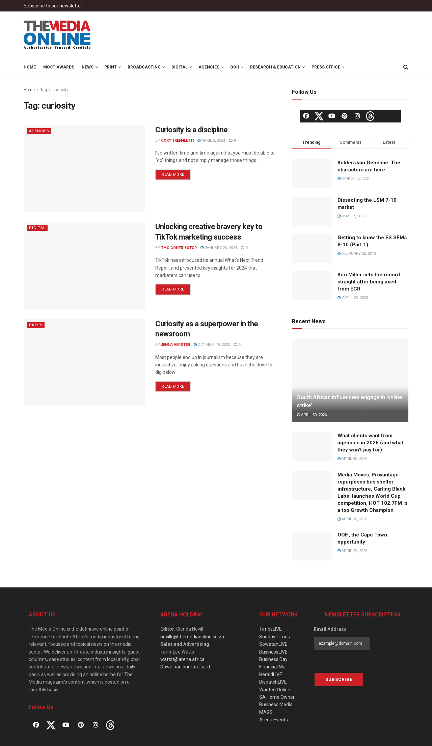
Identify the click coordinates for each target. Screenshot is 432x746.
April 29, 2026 (352, 551)
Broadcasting (144, 67)
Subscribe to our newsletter (53, 5)
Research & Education (275, 67)
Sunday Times (274, 636)
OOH (234, 67)
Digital (179, 67)
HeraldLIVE (270, 674)
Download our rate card (185, 666)
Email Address (330, 629)
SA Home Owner (277, 697)
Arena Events (273, 719)
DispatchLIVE (273, 682)
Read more (173, 174)
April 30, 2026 (312, 415)
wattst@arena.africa (182, 659)
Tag (43, 89)
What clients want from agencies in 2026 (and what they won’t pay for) (370, 443)
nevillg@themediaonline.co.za (192, 636)
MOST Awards (58, 67)
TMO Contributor (179, 248)
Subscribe (338, 679)
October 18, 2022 (212, 344)
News (87, 67)
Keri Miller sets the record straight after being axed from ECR (369, 282)
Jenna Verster (175, 344)
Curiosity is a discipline (191, 130)
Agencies (208, 67)
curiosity (60, 89)
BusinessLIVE (273, 652)
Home (30, 67)
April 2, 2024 (211, 140)
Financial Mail (273, 666)
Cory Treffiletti (177, 140)
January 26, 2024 (218, 248)
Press (36, 325)
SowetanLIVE (273, 644)
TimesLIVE (270, 629)
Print (110, 67)
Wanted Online (274, 689)
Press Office (326, 67)
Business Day (273, 659)
